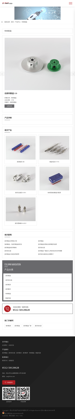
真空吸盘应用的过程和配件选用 (47, 244)
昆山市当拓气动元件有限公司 (19, 410)
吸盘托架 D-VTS (54, 149)
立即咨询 (9, 106)
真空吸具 (8, 284)
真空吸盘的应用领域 (10, 247)
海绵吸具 (8, 326)
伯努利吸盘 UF (2, 74)
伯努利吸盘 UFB (73, 74)
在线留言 (11, 360)
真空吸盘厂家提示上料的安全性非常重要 (50, 251)
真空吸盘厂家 (27, 326)
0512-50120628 (21, 309)
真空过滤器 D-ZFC (21, 180)
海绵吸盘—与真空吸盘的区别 (13, 244)
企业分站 (5, 415)
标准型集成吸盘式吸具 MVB (54, 180)
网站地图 (12, 415)
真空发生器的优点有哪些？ (46, 254)
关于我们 (5, 342)
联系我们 (5, 357)
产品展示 (5, 349)
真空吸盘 (41, 241)
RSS (17, 415)
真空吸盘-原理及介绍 (11, 241)
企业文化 (11, 345)
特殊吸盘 (24, 22)
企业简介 (5, 345)
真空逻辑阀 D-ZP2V (21, 211)
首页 (12, 22)
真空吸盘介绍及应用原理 (12, 254)
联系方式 (5, 360)
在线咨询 (8, 382)
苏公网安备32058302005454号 (14, 413)
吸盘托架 (8, 298)
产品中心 (17, 22)
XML (21, 415)
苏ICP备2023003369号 (48, 410)
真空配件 (8, 289)
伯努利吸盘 (13, 102)
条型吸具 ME (21, 149)
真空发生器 (41, 247)
